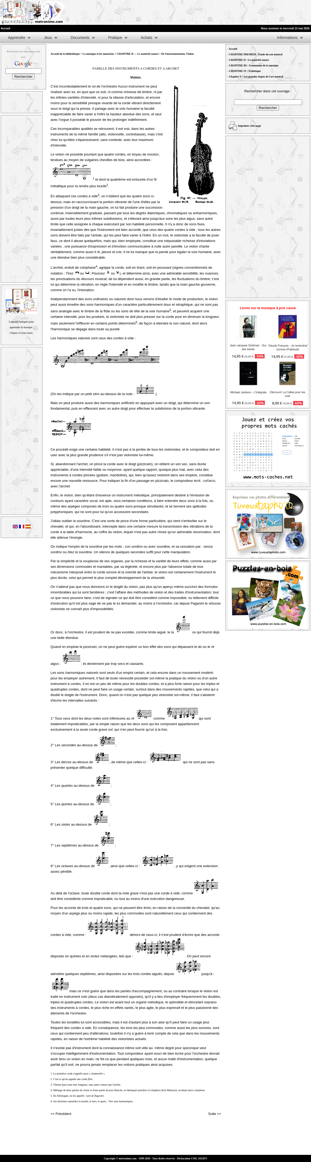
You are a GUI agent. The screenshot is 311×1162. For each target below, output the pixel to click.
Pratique (115, 37)
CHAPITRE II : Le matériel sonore (249, 59)
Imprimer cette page (249, 125)
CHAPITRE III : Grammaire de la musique (253, 65)
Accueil (233, 48)
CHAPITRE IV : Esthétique (245, 71)
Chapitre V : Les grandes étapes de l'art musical (256, 76)
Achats (146, 37)
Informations (287, 37)
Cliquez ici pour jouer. (21, 332)
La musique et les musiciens (98, 53)
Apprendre (16, 37)
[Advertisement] (246, 12)
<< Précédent (61, 1114)
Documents (80, 37)
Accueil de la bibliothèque (65, 53)
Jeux (48, 37)
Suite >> (214, 1114)
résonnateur (202, 532)
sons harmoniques (123, 1101)
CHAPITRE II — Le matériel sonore (138, 53)
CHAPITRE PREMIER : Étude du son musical (255, 54)
